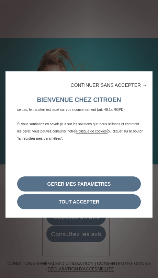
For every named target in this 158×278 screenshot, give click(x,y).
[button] (109, 85)
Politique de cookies (91, 131)
